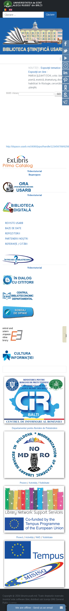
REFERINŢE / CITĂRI (16, 243)
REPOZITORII (12, 233)
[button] (60, 59)
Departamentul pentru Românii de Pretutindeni (34, 428)
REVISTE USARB (14, 223)
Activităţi (33, 482)
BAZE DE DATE (13, 228)
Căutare (50, 14)
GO (59, 94)
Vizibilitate (44, 482)
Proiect (23, 482)
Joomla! (7, 599)
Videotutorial (34, 171)
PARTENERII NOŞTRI (16, 238)
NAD (38, 537)
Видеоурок (35, 174)
